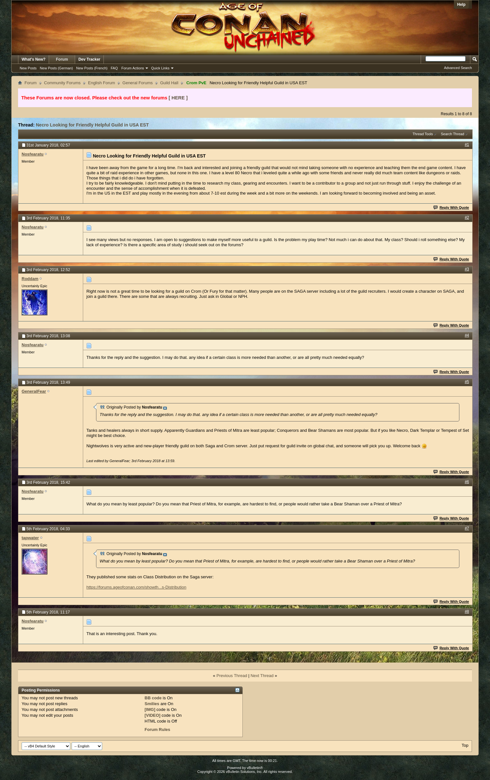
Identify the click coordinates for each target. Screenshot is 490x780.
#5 (467, 382)
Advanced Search (458, 68)
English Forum (101, 82)
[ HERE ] (178, 97)
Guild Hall (169, 82)
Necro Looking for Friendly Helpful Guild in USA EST (92, 124)
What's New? (33, 59)
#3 (467, 269)
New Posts (28, 68)
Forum (62, 59)
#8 (467, 611)
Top (465, 745)
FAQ (114, 68)
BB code (153, 697)
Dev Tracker (89, 59)
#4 (467, 335)
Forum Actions (133, 68)
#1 (467, 144)
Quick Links (160, 68)
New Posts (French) (91, 68)
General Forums (137, 82)
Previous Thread (231, 675)
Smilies (152, 703)
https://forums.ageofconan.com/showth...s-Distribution (136, 587)
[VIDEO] (153, 715)
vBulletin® (255, 768)
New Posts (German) (56, 68)
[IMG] (150, 709)
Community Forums (62, 82)
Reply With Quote (451, 207)
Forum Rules (157, 729)
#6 (467, 482)
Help (461, 4)
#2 (467, 217)
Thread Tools (423, 134)
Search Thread (452, 134)
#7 (467, 528)
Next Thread (261, 675)
